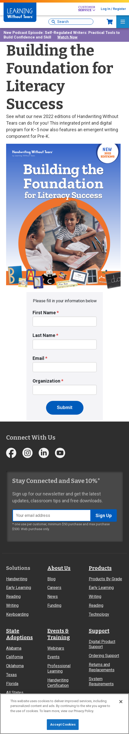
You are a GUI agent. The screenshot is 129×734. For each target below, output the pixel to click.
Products (100, 568)
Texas (11, 674)
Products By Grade (105, 578)
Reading (13, 596)
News (52, 596)
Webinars (55, 648)
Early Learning (18, 587)
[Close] (120, 701)
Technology (99, 614)
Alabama (13, 648)
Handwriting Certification (58, 683)
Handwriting (16, 578)
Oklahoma (15, 665)
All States (14, 692)
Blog (51, 578)
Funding (54, 605)
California (14, 656)
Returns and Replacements (101, 667)
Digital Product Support (102, 644)
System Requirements (101, 681)
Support (99, 631)
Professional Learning (58, 668)
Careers (54, 587)
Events (53, 656)
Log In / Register (113, 9)
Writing (12, 605)
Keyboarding (17, 614)
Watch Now (67, 37)
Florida (12, 683)
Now (110, 21)
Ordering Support (104, 655)
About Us (58, 568)
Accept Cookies (63, 724)
